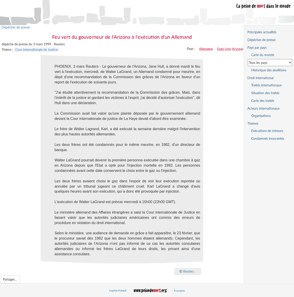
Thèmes (252, 123)
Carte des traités (262, 101)
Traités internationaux (266, 85)
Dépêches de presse (16, 27)
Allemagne (206, 49)
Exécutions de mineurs (267, 131)
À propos (179, 290)
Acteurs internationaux (263, 108)
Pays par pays (257, 47)
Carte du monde (262, 55)
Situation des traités (265, 93)
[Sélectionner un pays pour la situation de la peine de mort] (270, 62)
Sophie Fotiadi (117, 290)
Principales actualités (261, 32)
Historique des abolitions (268, 70)
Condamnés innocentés (267, 138)
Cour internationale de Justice (36, 50)
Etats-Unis (224, 49)
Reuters (188, 271)
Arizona (237, 49)
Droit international (260, 78)
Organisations (261, 116)
